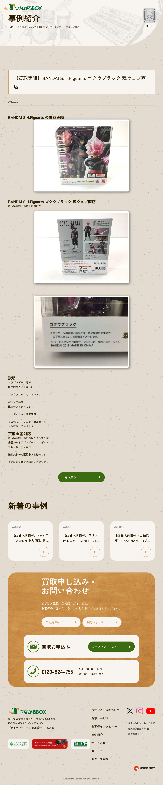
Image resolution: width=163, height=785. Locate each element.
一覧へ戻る (69, 477)
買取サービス (100, 718)
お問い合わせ (95, 622)
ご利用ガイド (54, 622)
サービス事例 (100, 743)
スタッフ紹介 (100, 759)
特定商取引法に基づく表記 (141, 723)
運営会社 (132, 733)
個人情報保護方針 (137, 728)
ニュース (97, 751)
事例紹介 (97, 734)
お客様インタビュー (104, 726)
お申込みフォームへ (105, 647)
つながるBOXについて (105, 710)
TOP (10, 26)
